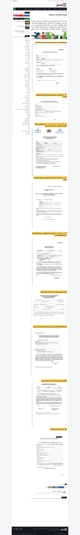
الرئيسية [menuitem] (64, 9)
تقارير (21, 78)
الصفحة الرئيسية (64, 12)
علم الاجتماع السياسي (21, 97)
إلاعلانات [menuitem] (30, 9)
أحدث (65, 524)
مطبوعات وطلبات (58, 12)
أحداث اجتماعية (21, 41)
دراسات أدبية (21, 83)
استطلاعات (21, 48)
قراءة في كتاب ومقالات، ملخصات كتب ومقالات (21, 109)
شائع (27, 18)
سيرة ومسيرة (21, 92)
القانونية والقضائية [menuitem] (37, 9)
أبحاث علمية (21, 38)
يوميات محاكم (21, 134)
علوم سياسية (21, 100)
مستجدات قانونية (21, 120)
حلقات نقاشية (21, 81)
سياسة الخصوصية (56, 1)
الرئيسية (66, 1)
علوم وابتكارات (21, 101)
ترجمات (21, 72)
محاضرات (21, 115)
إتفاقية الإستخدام (62, 1)
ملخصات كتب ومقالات (21, 124)
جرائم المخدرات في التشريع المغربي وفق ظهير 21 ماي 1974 (19, 31)
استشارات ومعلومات (21, 46)
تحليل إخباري (21, 68)
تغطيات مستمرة (21, 75)
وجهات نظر (21, 132)
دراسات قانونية (21, 86)
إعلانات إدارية (21, 52)
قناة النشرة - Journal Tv (57, 491)
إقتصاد (21, 57)
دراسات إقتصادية (21, 84)
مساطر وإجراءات (21, 118)
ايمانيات (21, 64)
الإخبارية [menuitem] (60, 9)
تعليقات (16, 18)
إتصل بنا (49, 1)
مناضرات (21, 126)
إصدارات (21, 51)
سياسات (21, 91)
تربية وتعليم (21, 71)
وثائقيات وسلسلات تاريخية (21, 131)
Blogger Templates (61, 533)
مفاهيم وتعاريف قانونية (21, 123)
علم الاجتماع (21, 95)
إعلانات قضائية (21, 54)
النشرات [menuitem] (25, 9)
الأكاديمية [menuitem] (55, 9)
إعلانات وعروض (21, 55)
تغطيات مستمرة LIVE (21, 77)
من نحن (52, 1)
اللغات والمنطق (21, 61)
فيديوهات (21, 104)
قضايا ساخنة (21, 112)
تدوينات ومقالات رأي (21, 69)
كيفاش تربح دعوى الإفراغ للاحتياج (19, 21)
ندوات (21, 129)
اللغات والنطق (21, 63)
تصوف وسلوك (21, 74)
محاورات (21, 117)
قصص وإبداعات (21, 111)
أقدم (32, 524)
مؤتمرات (21, 114)
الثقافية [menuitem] (44, 9)
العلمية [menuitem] (49, 9)
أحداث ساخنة (21, 43)
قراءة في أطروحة (21, 106)
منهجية (21, 128)
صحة (21, 94)
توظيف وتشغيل (21, 80)
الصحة (21, 60)
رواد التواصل (21, 88)
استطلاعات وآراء (21, 49)
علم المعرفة (21, 98)
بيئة (21, 66)
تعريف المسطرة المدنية (20, 25)
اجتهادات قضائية (21, 40)
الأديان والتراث (21, 58)
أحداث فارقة (21, 44)
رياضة (21, 89)
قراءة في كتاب (21, 108)
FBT (66, 533)
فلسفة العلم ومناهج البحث (21, 103)
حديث (21, 18)
